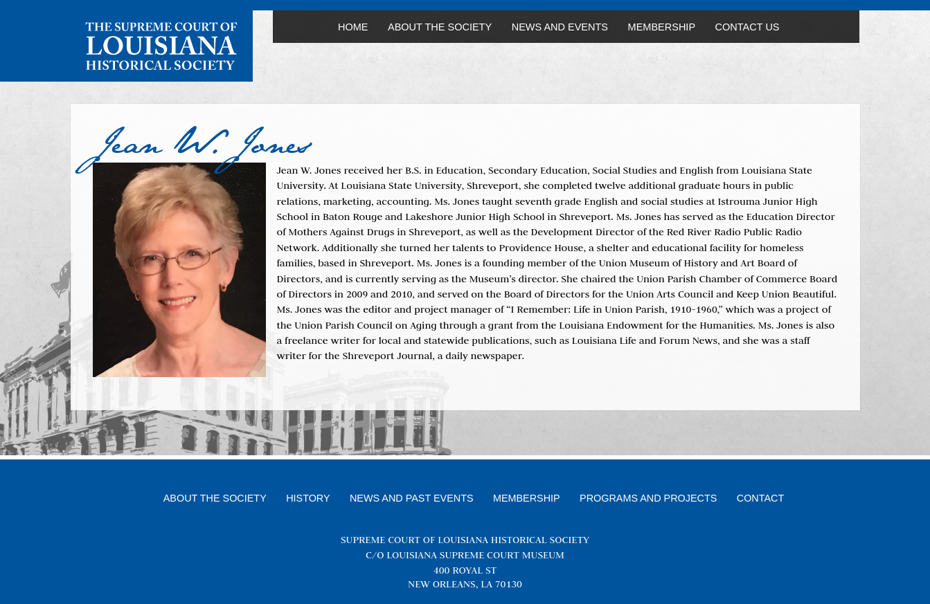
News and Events (560, 27)
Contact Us (747, 27)
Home (353, 27)
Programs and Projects (648, 498)
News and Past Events (412, 498)
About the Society (440, 27)
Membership (662, 27)
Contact (760, 498)
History (308, 498)
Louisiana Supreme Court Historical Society (161, 46)
